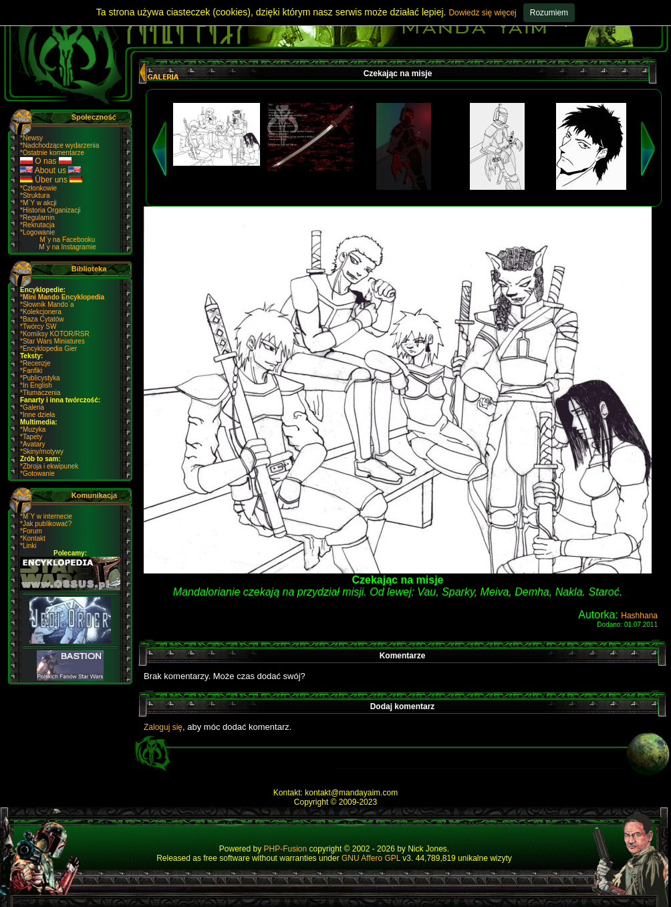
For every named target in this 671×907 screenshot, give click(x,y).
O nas (46, 161)
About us (50, 170)
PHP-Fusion (285, 849)
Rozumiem (549, 12)
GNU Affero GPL (371, 858)
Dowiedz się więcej (482, 12)
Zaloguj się (163, 727)
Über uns (51, 179)
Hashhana (639, 615)
